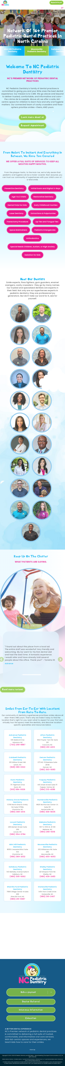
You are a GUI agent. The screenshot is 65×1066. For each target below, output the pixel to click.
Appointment (56, 3)
